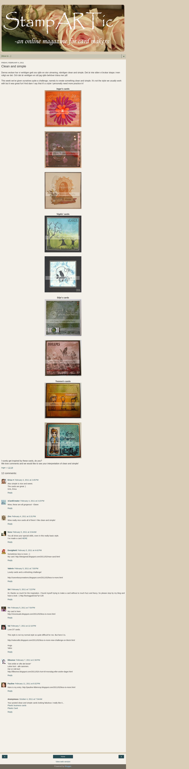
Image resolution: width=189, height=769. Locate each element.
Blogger (68, 766)
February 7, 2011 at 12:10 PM (23, 626)
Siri (9, 589)
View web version (63, 762)
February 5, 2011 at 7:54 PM (23, 608)
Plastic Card (13, 708)
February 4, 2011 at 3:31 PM (24, 516)
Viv (9, 608)
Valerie (11, 568)
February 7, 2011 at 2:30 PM (28, 660)
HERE (24, 538)
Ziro (9, 516)
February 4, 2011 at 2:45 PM (26, 480)
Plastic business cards (17, 705)
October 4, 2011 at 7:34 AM (30, 699)
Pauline (11, 684)
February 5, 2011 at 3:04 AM (24, 532)
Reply (10, 493)
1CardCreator (14, 501)
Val (9, 626)
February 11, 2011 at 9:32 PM (27, 684)
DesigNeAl (12, 550)
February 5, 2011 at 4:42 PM (30, 550)
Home (63, 757)
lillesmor (11, 660)
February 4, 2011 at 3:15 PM (32, 501)
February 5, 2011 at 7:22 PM (23, 589)
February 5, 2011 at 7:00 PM (26, 568)
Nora (10, 532)
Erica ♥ (11, 480)
